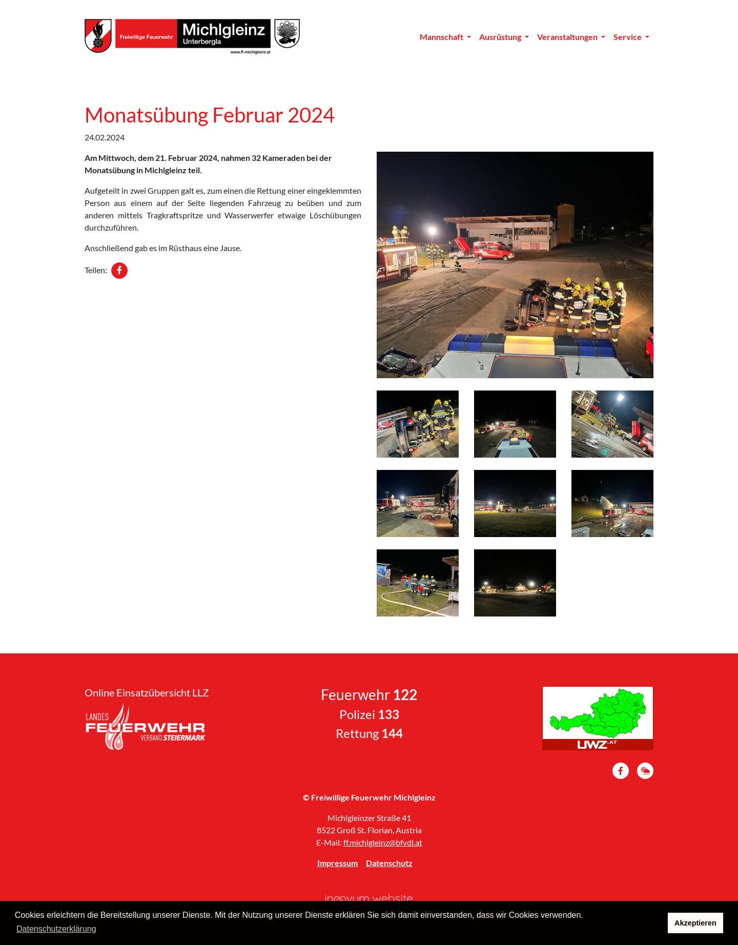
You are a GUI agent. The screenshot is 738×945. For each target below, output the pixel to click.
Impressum (337, 863)
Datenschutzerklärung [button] (56, 929)
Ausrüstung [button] (501, 37)
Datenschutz (389, 863)
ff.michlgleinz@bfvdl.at (382, 842)
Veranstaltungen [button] (568, 37)
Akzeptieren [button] (695, 923)
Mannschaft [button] (442, 37)
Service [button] (628, 37)
